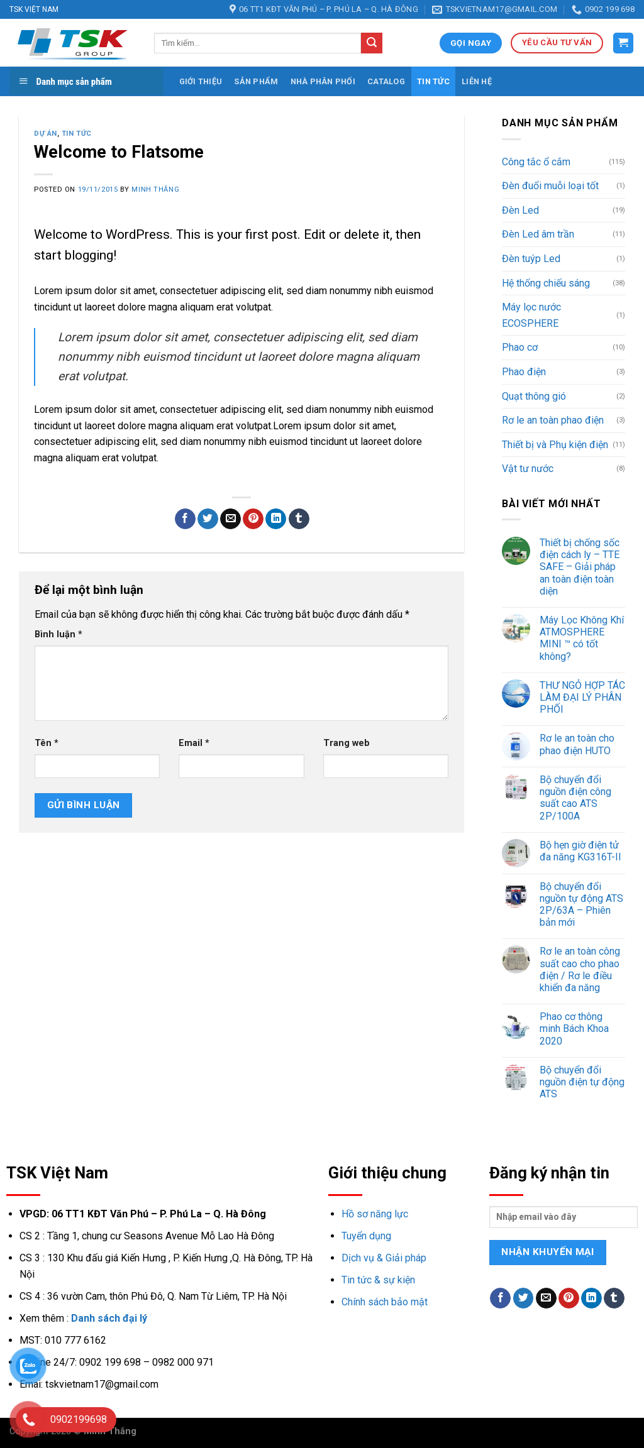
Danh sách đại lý (109, 1318)
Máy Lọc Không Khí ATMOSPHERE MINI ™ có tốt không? (582, 638)
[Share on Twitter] (207, 519)
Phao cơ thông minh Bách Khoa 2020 (574, 1028)
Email (194, 743)
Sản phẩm (256, 81)
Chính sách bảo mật (384, 1302)
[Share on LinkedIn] (275, 519)
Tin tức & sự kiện (378, 1280)
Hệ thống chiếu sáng (546, 283)
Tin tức (433, 81)
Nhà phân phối (323, 81)
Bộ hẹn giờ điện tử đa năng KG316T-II (580, 851)
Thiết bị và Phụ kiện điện (555, 445)
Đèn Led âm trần (538, 234)
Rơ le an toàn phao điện (553, 420)
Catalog (386, 81)
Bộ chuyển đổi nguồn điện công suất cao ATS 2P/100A (575, 798)
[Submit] (371, 43)
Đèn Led (520, 210)
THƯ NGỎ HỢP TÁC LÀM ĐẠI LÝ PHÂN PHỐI (582, 697)
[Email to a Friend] (230, 519)
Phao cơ (520, 347)
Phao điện (524, 372)
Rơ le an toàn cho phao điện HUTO (577, 744)
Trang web (346, 743)
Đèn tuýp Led (531, 259)
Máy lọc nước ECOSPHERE (531, 315)
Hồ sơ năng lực (374, 1214)
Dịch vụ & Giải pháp (383, 1258)
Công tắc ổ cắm (536, 162)
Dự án (45, 133)
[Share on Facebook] (185, 519)
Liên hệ (477, 81)
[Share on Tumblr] (299, 519)
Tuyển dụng (366, 1236)
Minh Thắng (155, 189)
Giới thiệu (201, 81)
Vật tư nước (527, 468)
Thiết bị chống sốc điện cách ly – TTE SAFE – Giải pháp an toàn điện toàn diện (579, 567)
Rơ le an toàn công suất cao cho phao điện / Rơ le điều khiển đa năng (580, 969)
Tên (46, 743)
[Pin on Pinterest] (253, 519)
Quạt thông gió (534, 396)
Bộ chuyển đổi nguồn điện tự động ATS (582, 1082)
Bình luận (58, 634)
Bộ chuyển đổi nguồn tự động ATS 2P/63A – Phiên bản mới (581, 904)
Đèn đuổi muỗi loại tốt (550, 186)
